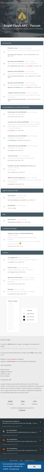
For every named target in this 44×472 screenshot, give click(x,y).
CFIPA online (11, 222)
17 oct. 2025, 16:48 (25, 222)
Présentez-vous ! (13, 48)
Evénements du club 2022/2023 (17, 146)
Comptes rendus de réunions (16, 93)
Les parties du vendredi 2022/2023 (18, 122)
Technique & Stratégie (9, 228)
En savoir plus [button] (14, 469)
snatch (11, 246)
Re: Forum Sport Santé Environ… (16, 76)
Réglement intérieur (6, 372)
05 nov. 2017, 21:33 (18, 246)
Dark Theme (30, 320)
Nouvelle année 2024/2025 (16, 61)
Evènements (11, 205)
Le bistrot (5, 252)
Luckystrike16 (30, 76)
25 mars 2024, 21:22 (19, 184)
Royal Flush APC (7, 3)
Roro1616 (31, 99)
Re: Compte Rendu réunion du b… (17, 66)
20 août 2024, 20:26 (20, 272)
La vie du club (6, 43)
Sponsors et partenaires (15, 277)
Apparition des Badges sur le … (16, 87)
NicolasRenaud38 (30, 54)
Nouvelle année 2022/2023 (16, 83)
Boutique (10, 289)
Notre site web (5, 369)
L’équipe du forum (29, 460)
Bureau (19, 361)
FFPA (3, 214)
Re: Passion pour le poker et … (16, 54)
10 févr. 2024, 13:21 (19, 262)
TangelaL (22, 410)
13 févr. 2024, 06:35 (20, 172)
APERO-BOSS (13, 294)
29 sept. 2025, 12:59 (18, 160)
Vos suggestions (13, 257)
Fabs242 (30, 66)
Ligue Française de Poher (10, 190)
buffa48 (19, 140)
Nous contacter (5, 376)
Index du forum (14, 460)
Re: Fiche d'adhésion (13, 200)
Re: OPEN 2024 (11, 140)
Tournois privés (12, 156)
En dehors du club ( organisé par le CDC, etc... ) (22, 166)
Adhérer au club (5, 374)
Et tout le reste (12, 267)
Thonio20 (12, 284)
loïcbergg (12, 172)
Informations (12, 195)
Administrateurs (11, 361)
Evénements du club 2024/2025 (17, 112)
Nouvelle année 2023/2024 (16, 71)
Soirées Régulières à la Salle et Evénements (15, 107)
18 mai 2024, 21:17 (26, 140)
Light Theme (30, 314)
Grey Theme (30, 317)
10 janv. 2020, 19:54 (20, 284)
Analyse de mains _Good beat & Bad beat (20, 233)
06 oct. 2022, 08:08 (18, 130)
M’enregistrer (34, 3)
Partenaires (25, 361)
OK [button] (34, 466)
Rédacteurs (32, 361)
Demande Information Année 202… (17, 99)
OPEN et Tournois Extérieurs (16, 178)
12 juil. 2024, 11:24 (36, 66)
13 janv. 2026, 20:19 (30, 200)
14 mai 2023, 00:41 (18, 150)
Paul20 (11, 116)
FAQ (21, 460)
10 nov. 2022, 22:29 (36, 87)
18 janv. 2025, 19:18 (21, 294)
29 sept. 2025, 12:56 (18, 116)
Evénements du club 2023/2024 (17, 136)
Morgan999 (13, 272)
